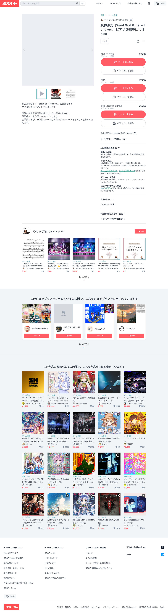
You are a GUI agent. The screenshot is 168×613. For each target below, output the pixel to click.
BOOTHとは (115, 3)
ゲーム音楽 (112, 15)
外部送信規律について (128, 607)
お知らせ (89, 553)
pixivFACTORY (106, 188)
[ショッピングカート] (149, 3)
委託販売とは (9, 578)
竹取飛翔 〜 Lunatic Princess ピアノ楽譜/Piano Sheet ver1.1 (84, 265)
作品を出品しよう (135, 3)
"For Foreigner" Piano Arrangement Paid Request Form (109, 265)
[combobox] (50, 3)
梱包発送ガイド (10, 573)
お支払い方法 (108, 204)
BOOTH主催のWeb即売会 (55, 578)
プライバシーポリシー (111, 607)
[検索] (76, 3)
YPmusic (130, 329)
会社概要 (60, 607)
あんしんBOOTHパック (109, 171)
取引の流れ (107, 199)
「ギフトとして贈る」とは (114, 139)
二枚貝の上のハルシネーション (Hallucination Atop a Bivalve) (33, 265)
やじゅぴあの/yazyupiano (49, 231)
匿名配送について (11, 563)
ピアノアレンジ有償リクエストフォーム (133, 265)
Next (92, 50)
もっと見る (84, 346)
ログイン (100, 3)
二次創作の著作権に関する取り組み (18, 583)
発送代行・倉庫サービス (14, 568)
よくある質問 (91, 558)
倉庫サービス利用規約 (81, 607)
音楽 (102, 15)
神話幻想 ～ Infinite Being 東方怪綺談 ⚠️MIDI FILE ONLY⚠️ (59, 265)
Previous (24, 50)
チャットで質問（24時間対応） (99, 563)
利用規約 (68, 607)
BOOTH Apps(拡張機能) (13, 558)
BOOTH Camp (10, 588)
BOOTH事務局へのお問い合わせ (99, 568)
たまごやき (100, 329)
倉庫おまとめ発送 (52, 573)
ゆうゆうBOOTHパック (127, 171)
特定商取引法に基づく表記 (112, 214)
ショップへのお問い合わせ (112, 219)
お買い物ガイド (51, 558)
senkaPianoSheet (40, 329)
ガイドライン (96, 607)
